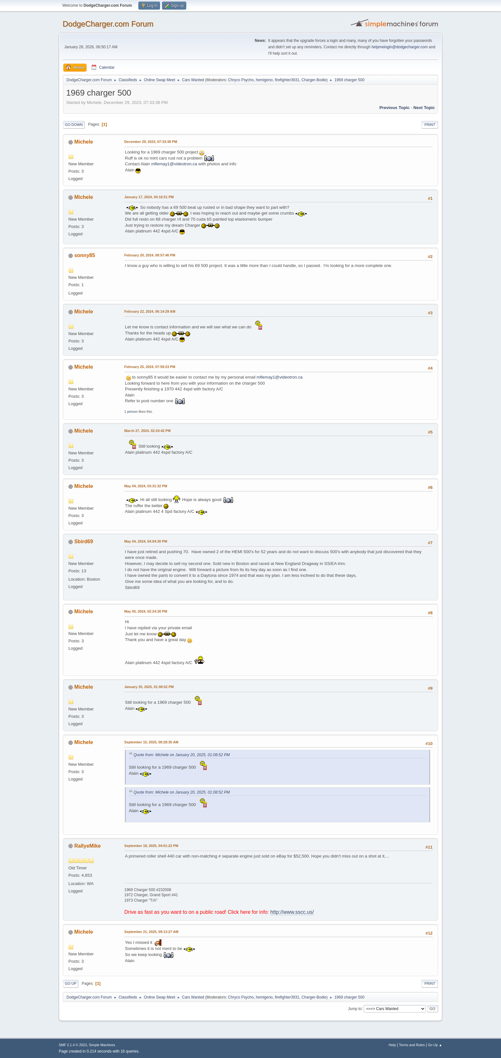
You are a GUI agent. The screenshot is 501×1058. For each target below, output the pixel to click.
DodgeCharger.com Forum (108, 24)
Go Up (70, 983)
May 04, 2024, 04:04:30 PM (145, 541)
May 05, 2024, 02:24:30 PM (145, 611)
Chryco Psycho (241, 80)
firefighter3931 (287, 80)
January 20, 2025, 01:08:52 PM (149, 687)
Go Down (74, 125)
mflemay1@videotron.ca (174, 163)
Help (392, 1045)
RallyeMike (87, 846)
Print (429, 125)
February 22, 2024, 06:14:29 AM (149, 311)
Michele (83, 142)
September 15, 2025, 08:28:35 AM (151, 742)
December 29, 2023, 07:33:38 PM (150, 142)
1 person (131, 411)
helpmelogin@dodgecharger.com (400, 47)
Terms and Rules (412, 1045)
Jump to (355, 1008)
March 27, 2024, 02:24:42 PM (147, 431)
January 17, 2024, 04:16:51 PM (149, 197)
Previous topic (394, 107)
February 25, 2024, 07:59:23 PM (149, 367)
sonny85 (84, 255)
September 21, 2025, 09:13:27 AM (151, 932)
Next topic (424, 107)
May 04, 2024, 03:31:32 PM (145, 486)
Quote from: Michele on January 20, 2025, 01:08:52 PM (182, 755)
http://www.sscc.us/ (292, 912)
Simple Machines (102, 1045)
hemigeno (264, 80)
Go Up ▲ (435, 1045)
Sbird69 (83, 541)
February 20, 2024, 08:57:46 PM (149, 255)
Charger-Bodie (313, 80)
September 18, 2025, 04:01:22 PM (151, 846)
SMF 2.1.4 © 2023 (73, 1045)
